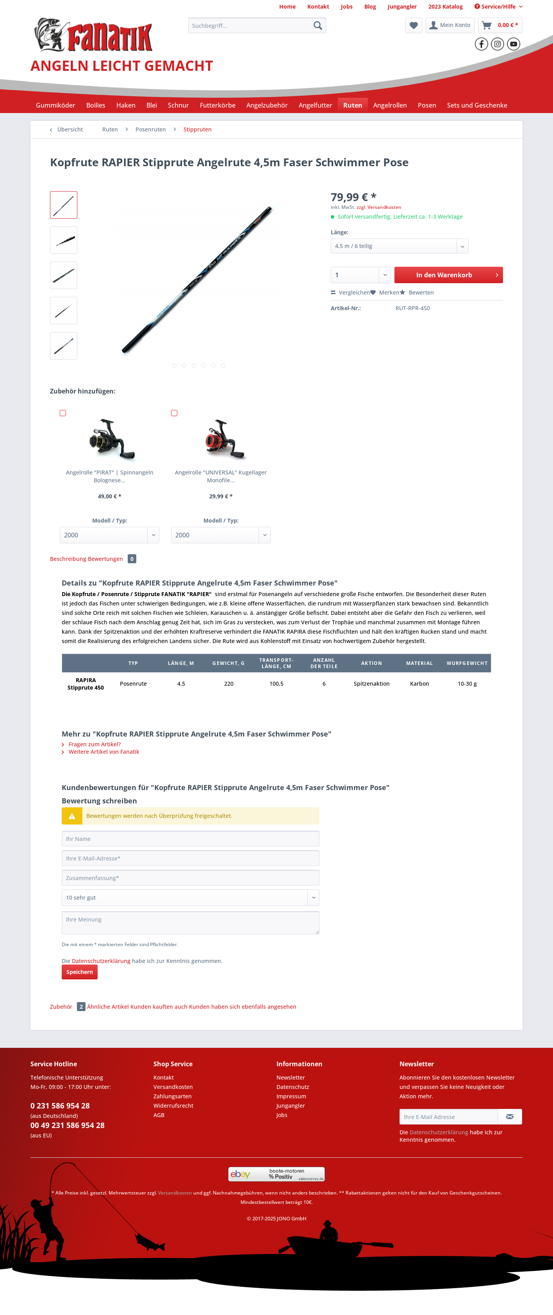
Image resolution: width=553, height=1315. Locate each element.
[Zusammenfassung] (190, 878)
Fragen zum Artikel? (91, 744)
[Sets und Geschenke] (477, 105)
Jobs (281, 1115)
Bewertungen (112, 558)
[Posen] (427, 105)
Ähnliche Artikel (108, 1006)
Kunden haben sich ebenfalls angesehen (242, 1006)
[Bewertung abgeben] (190, 897)
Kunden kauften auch (158, 1006)
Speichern (79, 971)
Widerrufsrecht (173, 1105)
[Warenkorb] (500, 25)
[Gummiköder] (55, 105)
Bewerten (417, 292)
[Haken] (126, 105)
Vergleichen (350, 292)
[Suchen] (318, 25)
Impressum (291, 1096)
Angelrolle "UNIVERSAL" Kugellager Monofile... (221, 476)
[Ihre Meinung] (190, 922)
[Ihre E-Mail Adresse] (449, 1117)
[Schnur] (178, 105)
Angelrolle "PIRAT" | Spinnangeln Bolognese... (109, 476)
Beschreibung (68, 558)
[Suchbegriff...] (257, 25)
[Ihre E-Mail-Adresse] (190, 858)
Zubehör (68, 1006)
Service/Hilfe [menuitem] (496, 6)
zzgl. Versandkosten (379, 207)
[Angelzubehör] (267, 105)
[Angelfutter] (315, 105)
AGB (158, 1115)
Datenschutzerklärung (101, 961)
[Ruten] (353, 105)
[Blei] (151, 105)
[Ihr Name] (190, 838)
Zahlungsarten (172, 1096)
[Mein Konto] (450, 25)
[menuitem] (287, 6)
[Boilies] (96, 105)
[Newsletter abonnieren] (510, 1117)
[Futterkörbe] (217, 105)
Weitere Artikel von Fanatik (100, 751)
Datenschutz (292, 1086)
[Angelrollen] (390, 105)
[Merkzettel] (413, 25)
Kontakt (163, 1077)
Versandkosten (173, 1086)
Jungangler (290, 1105)
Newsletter (290, 1077)
